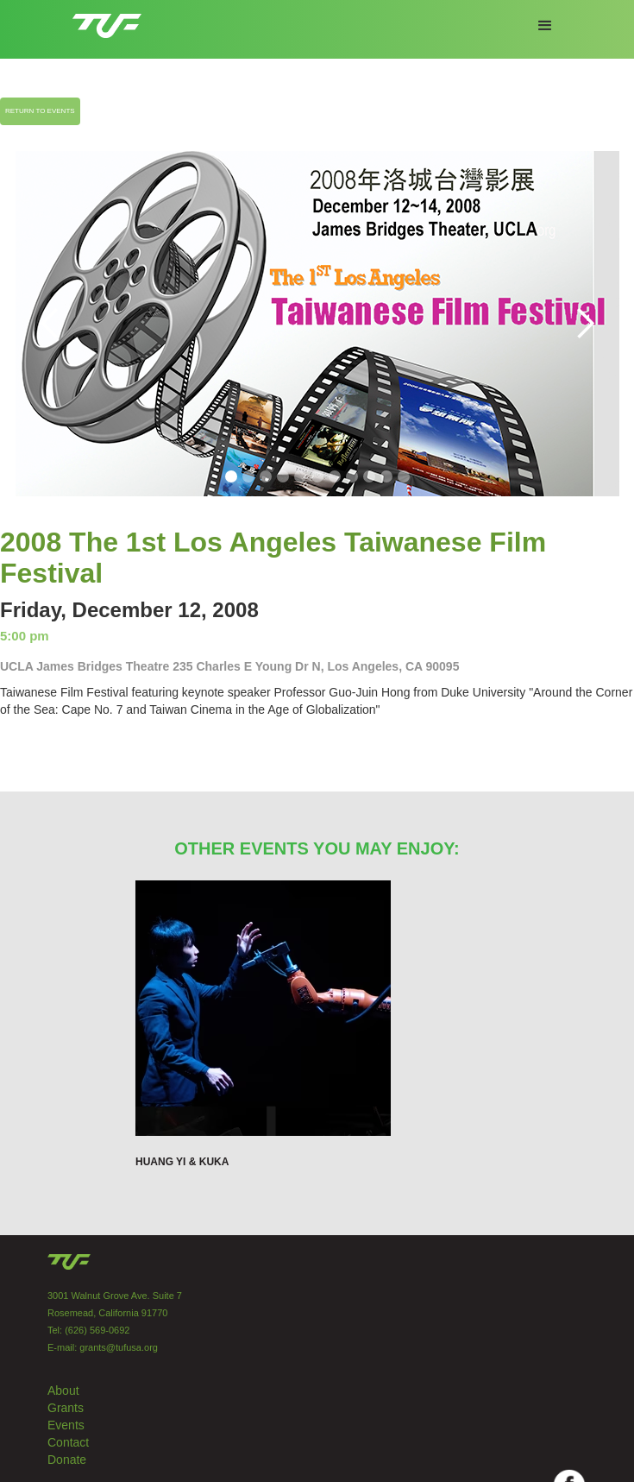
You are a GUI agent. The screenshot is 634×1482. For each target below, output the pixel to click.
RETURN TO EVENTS (40, 111)
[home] (102, 19)
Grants (65, 1408)
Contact (68, 1442)
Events (66, 1425)
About (63, 1390)
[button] (545, 26)
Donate (66, 1459)
